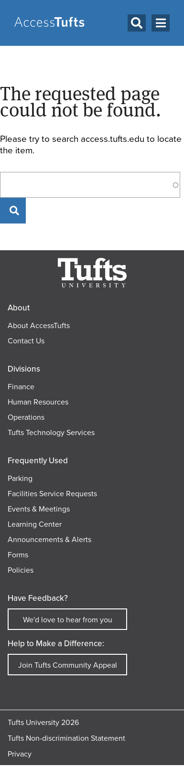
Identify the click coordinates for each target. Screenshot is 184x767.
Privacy (20, 753)
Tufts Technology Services (51, 432)
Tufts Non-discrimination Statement (66, 738)
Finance (21, 386)
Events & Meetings (39, 508)
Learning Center (35, 524)
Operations (26, 417)
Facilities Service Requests (52, 493)
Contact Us (26, 340)
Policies (20, 570)
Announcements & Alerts (49, 539)
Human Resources (38, 401)
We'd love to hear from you (67, 619)
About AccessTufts (39, 325)
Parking (20, 478)
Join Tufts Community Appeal (67, 665)
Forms (18, 554)
